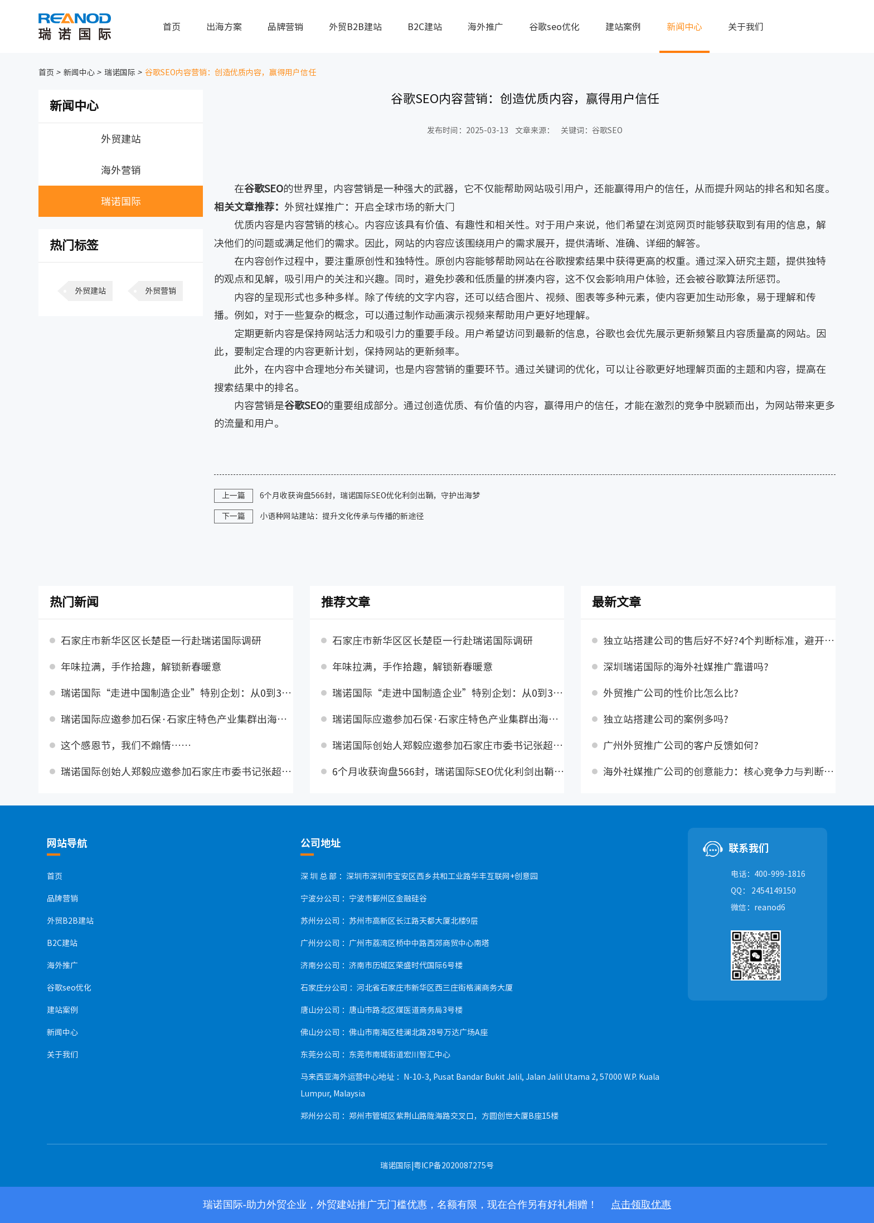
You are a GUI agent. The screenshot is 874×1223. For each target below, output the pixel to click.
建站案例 (623, 26)
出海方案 (224, 26)
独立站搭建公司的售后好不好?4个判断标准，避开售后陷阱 (719, 640)
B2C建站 (424, 26)
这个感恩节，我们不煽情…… (126, 745)
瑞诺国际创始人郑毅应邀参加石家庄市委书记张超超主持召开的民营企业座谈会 (177, 771)
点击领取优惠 (641, 1204)
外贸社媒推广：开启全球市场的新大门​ (369, 207)
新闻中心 (684, 26)
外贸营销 (160, 291)
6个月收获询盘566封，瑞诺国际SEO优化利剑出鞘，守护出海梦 (370, 495)
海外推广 (485, 26)
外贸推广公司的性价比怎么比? (671, 693)
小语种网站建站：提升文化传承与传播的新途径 (342, 516)
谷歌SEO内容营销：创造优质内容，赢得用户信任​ (229, 72)
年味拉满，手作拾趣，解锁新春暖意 (141, 667)
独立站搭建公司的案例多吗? (666, 719)
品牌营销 (285, 26)
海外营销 (121, 170)
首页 (172, 26)
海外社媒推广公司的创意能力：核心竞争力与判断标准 (719, 771)
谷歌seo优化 (554, 26)
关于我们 (746, 26)
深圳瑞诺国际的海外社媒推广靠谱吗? (686, 667)
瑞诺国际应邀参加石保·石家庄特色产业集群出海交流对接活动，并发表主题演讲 (177, 719)
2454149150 (773, 891)
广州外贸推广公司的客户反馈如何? (681, 745)
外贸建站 (121, 139)
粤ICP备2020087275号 (454, 1165)
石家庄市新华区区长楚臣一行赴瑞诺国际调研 (161, 640)
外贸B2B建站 (355, 26)
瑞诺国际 (119, 72)
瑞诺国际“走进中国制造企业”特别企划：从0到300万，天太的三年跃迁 (177, 693)
